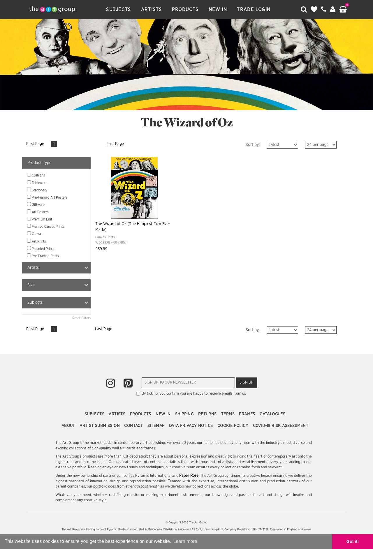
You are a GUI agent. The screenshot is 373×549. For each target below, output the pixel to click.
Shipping (185, 414)
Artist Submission (100, 426)
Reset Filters (81, 318)
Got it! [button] (352, 541)
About (68, 426)
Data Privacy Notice (191, 426)
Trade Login (254, 9)
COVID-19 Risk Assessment (281, 426)
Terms (228, 414)
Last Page (115, 144)
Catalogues (272, 414)
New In (218, 9)
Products (185, 9)
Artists (151, 9)
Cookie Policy (233, 426)
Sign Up (247, 382)
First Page (35, 144)
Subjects (118, 9)
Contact (134, 426)
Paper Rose (188, 476)
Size (57, 285)
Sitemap (156, 426)
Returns (208, 414)
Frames (247, 414)
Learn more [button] (185, 541)
